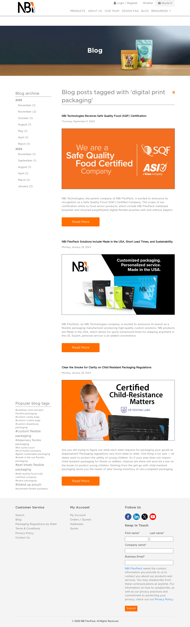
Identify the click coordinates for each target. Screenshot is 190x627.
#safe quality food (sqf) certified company (29, 475)
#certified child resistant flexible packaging (29, 412)
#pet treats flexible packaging (29, 467)
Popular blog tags (32, 404)
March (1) (24, 144)
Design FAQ (130, 11)
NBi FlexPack (133, 568)
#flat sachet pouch (25, 448)
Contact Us (22, 537)
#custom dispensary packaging (27, 426)
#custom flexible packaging (28, 434)
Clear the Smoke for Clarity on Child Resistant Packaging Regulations (106, 367)
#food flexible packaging (28, 451)
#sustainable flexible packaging (31, 489)
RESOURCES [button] (160, 11)
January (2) (25, 186)
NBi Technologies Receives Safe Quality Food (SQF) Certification (104, 116)
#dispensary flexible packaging (28, 442)
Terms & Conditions (27, 528)
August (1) (24, 124)
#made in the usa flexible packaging (29, 459)
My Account (78, 515)
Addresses (76, 524)
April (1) (23, 137)
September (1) (27, 160)
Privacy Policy (24, 533)
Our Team (112, 11)
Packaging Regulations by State (36, 524)
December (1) (26, 105)
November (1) (27, 154)
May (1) (22, 131)
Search (19, 515)
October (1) (25, 118)
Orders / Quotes (80, 519)
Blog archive (27, 94)
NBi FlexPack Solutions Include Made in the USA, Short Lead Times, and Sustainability (117, 242)
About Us (95, 11)
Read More (80, 222)
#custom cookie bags (27, 420)
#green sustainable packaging (32, 454)
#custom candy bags (27, 417)
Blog (145, 11)
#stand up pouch (28, 484)
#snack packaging (25, 480)
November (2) (27, 111)
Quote (74, 528)
